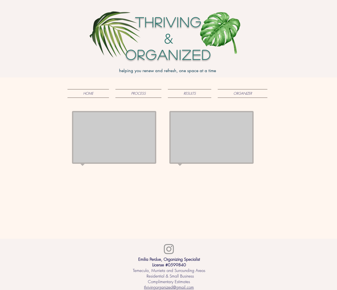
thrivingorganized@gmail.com (169, 287)
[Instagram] (169, 248)
